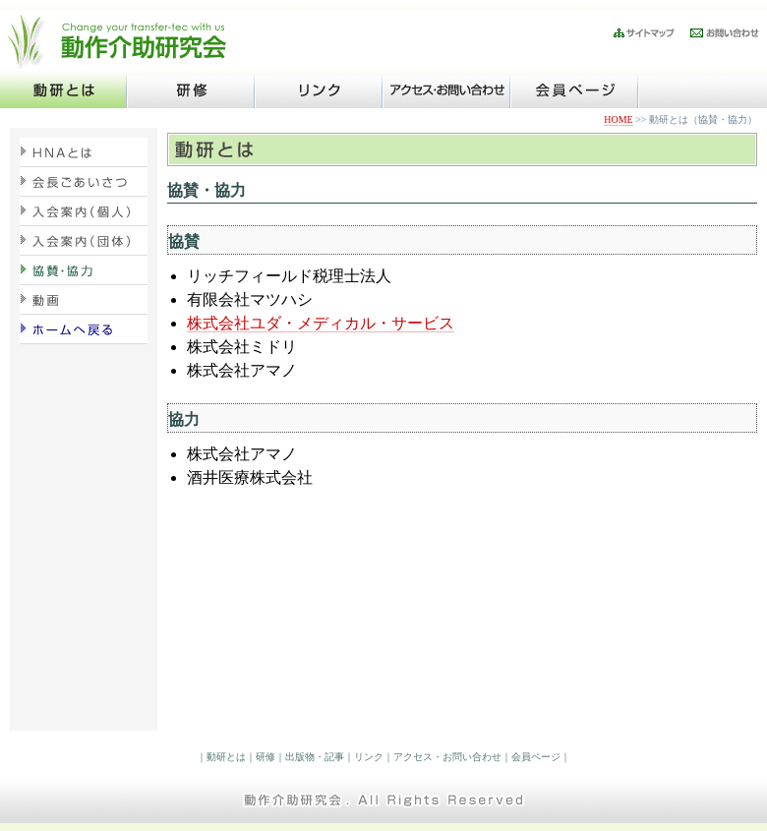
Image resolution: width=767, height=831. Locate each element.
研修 (265, 756)
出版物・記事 (314, 756)
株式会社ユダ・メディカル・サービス (320, 323)
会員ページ (535, 756)
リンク (369, 756)
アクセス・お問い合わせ (447, 756)
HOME (618, 119)
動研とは (226, 756)
